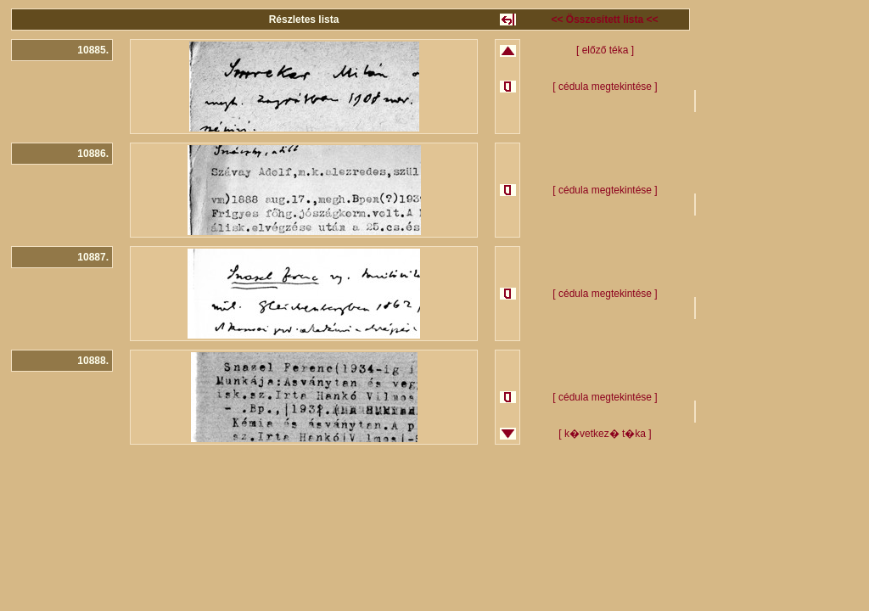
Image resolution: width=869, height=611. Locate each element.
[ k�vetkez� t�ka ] (604, 434)
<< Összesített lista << (604, 19)
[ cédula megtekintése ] (604, 86)
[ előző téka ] (605, 50)
